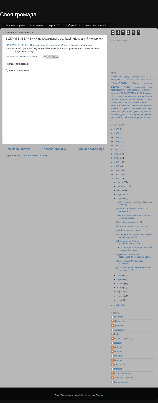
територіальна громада (141, 114)
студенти (144, 111)
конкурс (123, 102)
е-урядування (121, 96)
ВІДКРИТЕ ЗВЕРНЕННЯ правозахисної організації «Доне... (37, 45)
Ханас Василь (121, 382)
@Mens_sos (120, 321)
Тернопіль (119, 83)
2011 (117, 305)
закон (132, 99)
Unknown (118, 347)
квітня (120, 287)
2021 (117, 141)
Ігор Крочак (119, 364)
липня (120, 275)
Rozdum (118, 343)
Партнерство (139, 80)
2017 (117, 158)
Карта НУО (55, 25)
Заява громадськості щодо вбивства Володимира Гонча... (134, 248)
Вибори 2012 (73, 25)
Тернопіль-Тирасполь (124, 377)
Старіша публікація (91, 149)
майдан (143, 102)
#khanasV (119, 317)
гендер (127, 87)
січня (119, 300)
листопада (122, 186)
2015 (117, 166)
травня (120, 283)
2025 (117, 129)
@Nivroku (118, 325)
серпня (120, 198)
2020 (117, 145)
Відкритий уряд (120, 77)
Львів (150, 77)
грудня (120, 182)
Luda (116, 334)
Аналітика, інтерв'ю (96, 25)
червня (120, 279)
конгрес (115, 102)
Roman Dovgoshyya (123, 338)
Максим (118, 369)
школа (147, 118)
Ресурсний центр (122, 373)
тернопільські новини (123, 117)
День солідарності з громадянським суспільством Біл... (133, 268)
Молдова (115, 80)
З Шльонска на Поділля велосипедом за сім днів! (129, 242)
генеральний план (144, 87)
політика (148, 105)
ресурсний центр (130, 111)
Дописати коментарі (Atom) (35, 155)
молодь (115, 105)
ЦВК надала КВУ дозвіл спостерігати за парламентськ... (134, 235)
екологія (132, 96)
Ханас (135, 83)
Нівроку (129, 80)
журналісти (143, 96)
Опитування (36, 25)
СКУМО (149, 80)
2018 (117, 154)
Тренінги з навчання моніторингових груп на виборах (134, 216)
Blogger (99, 395)
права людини (120, 108)
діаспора (149, 93)
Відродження (138, 77)
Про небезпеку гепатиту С (129, 222)
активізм (148, 83)
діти (113, 96)
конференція (133, 102)
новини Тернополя (132, 105)
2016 (117, 162)
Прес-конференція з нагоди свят (132, 226)
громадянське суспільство (140, 90)
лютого (120, 296)
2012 (117, 178)
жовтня (120, 190)
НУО (123, 80)
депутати (115, 93)
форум (140, 118)
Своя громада (18, 14)
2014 (117, 170)
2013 (117, 174)
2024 (117, 133)
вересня (121, 194)
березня (121, 292)
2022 (117, 137)
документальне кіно (132, 92)
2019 (117, 150)
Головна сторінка (15, 25)
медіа (150, 102)
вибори (115, 86)
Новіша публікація (17, 149)
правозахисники (139, 108)
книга (150, 99)
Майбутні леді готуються (128, 230)
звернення (141, 99)
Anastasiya (119, 330)
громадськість (118, 90)
